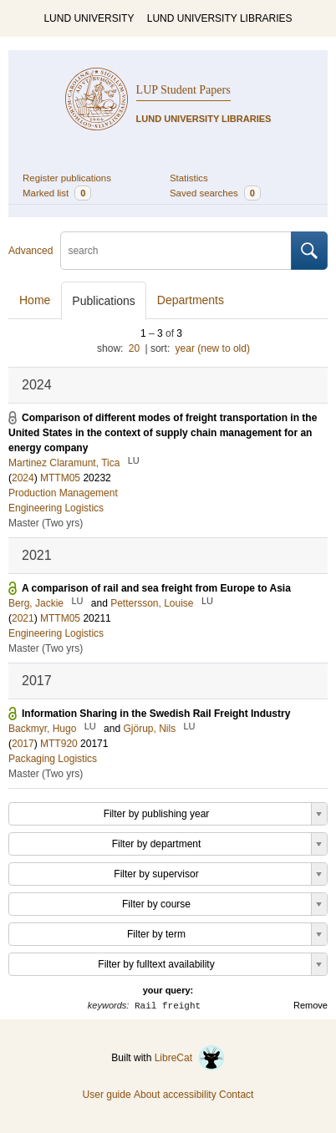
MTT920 (59, 743)
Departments (190, 300)
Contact (236, 1094)
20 (134, 348)
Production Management (63, 493)
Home (34, 300)
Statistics (189, 178)
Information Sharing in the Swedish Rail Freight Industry (156, 713)
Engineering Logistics (56, 508)
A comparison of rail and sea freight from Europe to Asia (156, 588)
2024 (23, 478)
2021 (23, 618)
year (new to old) (213, 348)
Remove (310, 1005)
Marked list (57, 193)
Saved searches (215, 193)
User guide (107, 1094)
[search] (176, 250)
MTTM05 (60, 478)
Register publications (67, 178)
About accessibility (175, 1094)
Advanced (30, 251)
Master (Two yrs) (45, 523)
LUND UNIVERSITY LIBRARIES (220, 18)
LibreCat (190, 1057)
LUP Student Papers (183, 90)
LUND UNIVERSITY (88, 18)
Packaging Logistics (52, 759)
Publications (103, 300)
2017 (23, 743)
